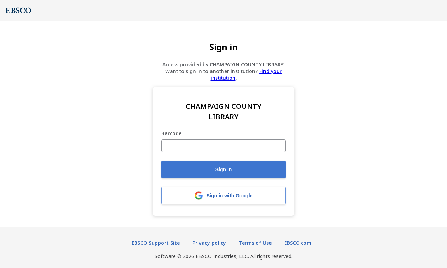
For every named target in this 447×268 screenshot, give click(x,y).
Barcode (171, 134)
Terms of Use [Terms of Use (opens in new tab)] (255, 242)
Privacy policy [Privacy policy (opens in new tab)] (209, 242)
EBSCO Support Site (156, 242)
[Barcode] (223, 145)
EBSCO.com (297, 242)
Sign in (223, 169)
